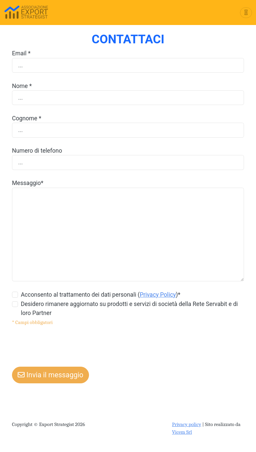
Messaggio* (27, 183)
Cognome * (26, 118)
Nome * (22, 86)
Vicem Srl (182, 432)
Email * (21, 53)
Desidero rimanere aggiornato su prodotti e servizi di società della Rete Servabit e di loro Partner (129, 308)
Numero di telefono (37, 150)
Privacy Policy (158, 294)
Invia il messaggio (50, 375)
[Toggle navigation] (246, 12)
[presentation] (62, 345)
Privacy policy (186, 424)
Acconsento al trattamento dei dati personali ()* (100, 294)
